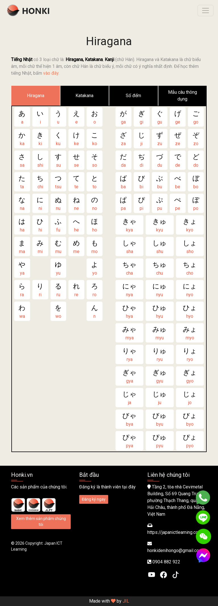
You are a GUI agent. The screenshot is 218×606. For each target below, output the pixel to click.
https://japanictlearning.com (174, 532)
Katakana (84, 95)
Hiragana (35, 95)
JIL (126, 601)
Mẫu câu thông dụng (182, 95)
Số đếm (133, 95)
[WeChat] (203, 536)
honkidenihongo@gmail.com (175, 550)
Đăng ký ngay (94, 499)
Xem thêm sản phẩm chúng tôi (41, 521)
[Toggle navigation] (205, 10)
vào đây (50, 73)
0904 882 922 (166, 562)
